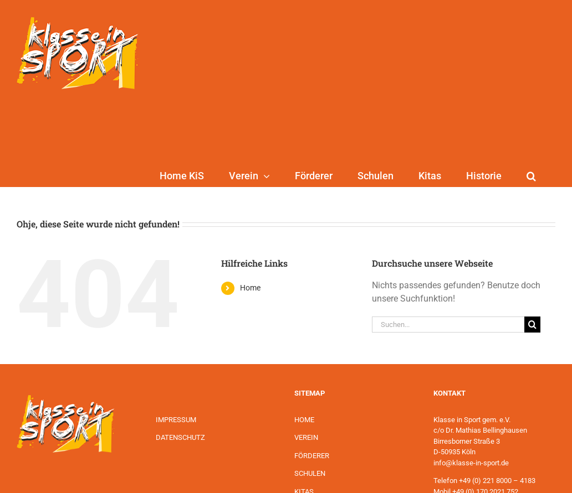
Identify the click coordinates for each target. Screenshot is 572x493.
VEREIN (306, 437)
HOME (304, 420)
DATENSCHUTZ (180, 437)
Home (250, 287)
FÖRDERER (311, 456)
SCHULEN (309, 473)
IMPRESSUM (176, 420)
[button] (531, 176)
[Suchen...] (448, 324)
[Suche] (532, 324)
